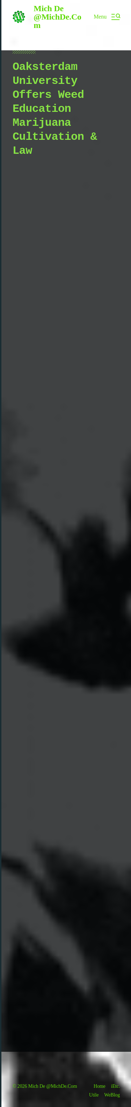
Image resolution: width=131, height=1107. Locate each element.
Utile (94, 1095)
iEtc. (115, 1086)
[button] (106, 16)
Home (99, 1086)
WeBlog (112, 1095)
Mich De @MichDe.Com (57, 16)
